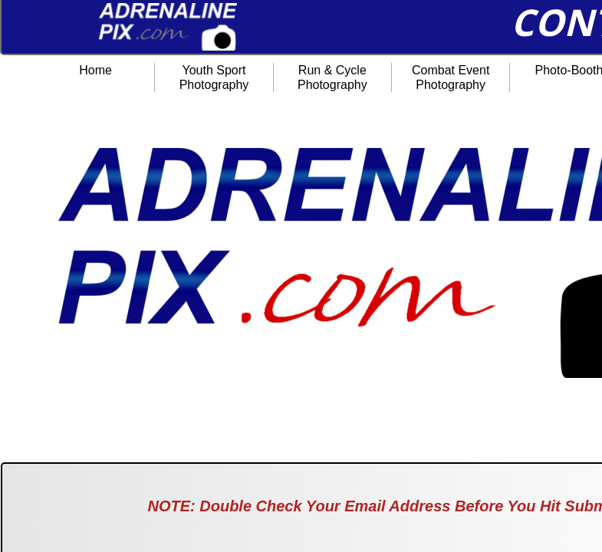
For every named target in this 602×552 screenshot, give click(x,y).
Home (95, 70)
